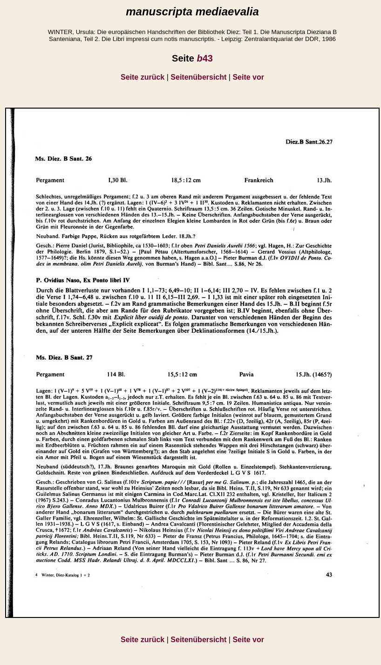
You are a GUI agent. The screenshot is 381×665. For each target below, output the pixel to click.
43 (204, 58)
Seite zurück (142, 77)
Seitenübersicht (198, 77)
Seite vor (248, 77)
